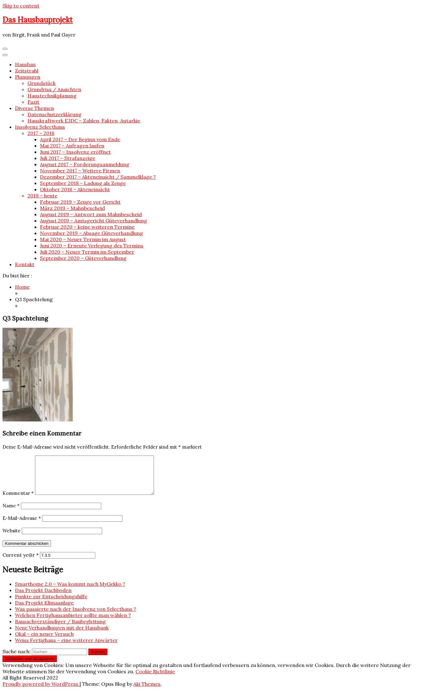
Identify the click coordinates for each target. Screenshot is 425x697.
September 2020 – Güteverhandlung (83, 258)
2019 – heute (42, 195)
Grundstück (41, 83)
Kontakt (24, 264)
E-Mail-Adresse (21, 526)
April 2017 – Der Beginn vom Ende (80, 139)
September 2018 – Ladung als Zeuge (83, 183)
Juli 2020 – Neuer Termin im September (87, 252)
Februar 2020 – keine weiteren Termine (87, 227)
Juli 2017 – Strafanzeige (67, 158)
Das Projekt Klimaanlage (44, 610)
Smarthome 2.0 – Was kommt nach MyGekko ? (70, 591)
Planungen (27, 77)
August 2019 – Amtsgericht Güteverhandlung (93, 220)
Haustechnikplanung (52, 95)
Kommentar (18, 501)
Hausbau (25, 64)
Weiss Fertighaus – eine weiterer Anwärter (66, 648)
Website (11, 538)
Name (11, 513)
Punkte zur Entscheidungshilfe (51, 604)
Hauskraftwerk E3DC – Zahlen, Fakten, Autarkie (83, 120)
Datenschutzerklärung (54, 114)
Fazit (33, 102)
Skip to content (20, 5)
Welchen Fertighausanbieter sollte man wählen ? (73, 623)
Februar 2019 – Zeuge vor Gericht (80, 202)
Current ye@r (20, 562)
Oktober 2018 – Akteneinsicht (75, 189)
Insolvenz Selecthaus (40, 127)
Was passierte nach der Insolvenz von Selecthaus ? (75, 616)
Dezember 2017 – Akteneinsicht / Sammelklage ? (98, 177)
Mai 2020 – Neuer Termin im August (83, 239)
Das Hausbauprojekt (37, 20)
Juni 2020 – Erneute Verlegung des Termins (91, 245)
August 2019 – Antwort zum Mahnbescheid (91, 214)
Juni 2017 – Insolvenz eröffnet (75, 152)
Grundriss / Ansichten (54, 89)
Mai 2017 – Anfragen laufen (72, 145)
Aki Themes (147, 691)
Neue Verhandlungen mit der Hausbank (62, 635)
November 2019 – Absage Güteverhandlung (91, 233)
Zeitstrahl (26, 70)
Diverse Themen (34, 108)
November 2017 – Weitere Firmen (80, 170)
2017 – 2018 (40, 133)
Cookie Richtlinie (155, 679)
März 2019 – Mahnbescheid (72, 208)
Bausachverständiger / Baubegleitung (60, 629)
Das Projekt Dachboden (43, 598)
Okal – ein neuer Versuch (44, 641)
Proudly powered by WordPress (41, 691)
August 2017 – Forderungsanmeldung (84, 164)
